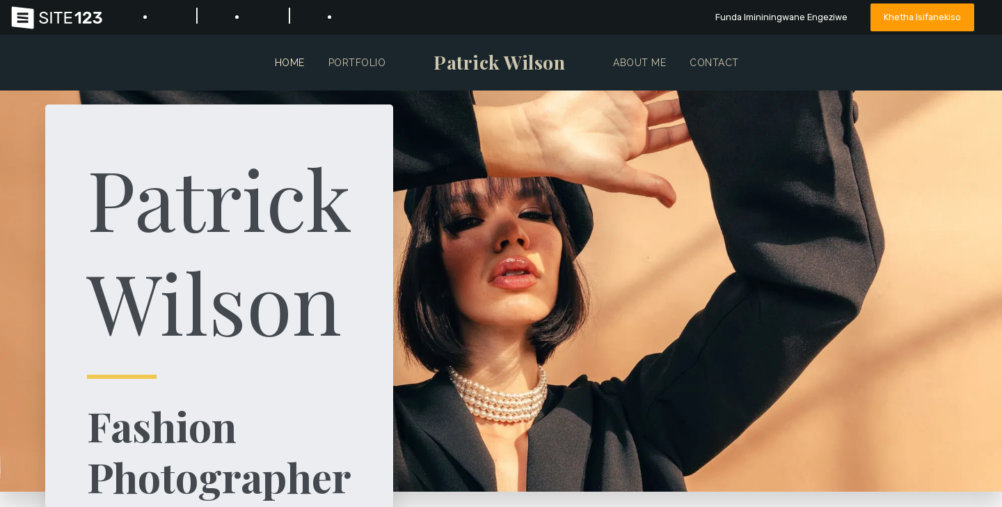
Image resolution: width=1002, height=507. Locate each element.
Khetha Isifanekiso (922, 17)
